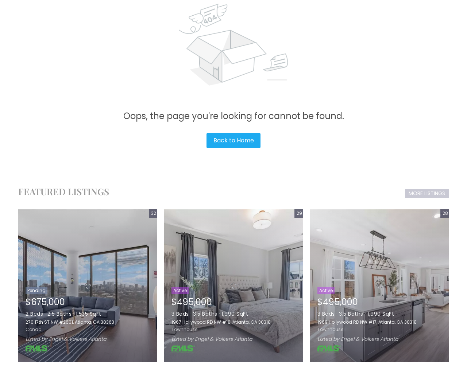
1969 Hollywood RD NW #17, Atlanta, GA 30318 (367, 322)
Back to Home (233, 140)
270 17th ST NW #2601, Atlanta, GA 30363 (70, 322)
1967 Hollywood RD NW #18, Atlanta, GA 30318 (221, 322)
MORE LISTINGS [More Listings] (427, 193)
